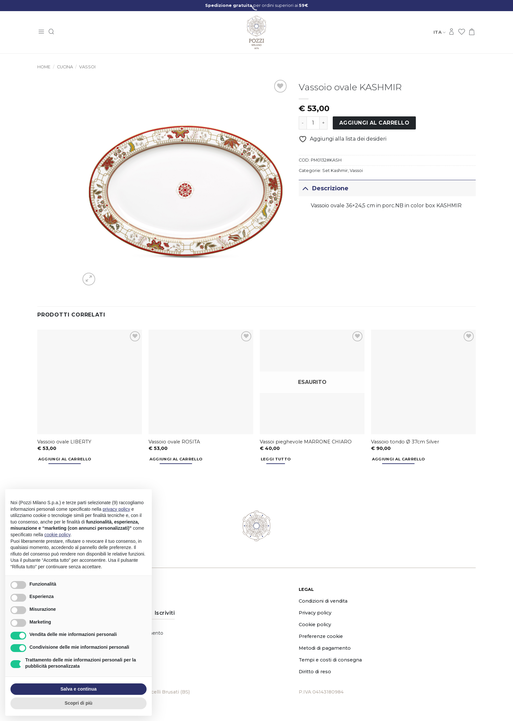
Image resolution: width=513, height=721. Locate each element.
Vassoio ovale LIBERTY (64, 442)
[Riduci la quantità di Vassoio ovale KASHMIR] (303, 122)
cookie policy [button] (57, 534)
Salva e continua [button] (79, 689)
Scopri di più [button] (79, 703)
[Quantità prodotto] (313, 122)
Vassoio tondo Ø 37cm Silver (405, 442)
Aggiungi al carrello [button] (64, 459)
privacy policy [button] (116, 509)
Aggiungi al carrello (374, 123)
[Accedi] (451, 32)
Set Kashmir (335, 170)
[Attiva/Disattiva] (305, 188)
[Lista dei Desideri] (462, 32)
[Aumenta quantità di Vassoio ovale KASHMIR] (323, 122)
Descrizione (323, 188)
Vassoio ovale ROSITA (174, 442)
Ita (439, 32)
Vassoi (87, 66)
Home (43, 66)
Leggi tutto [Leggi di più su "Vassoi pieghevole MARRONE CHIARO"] (276, 459)
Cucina (65, 66)
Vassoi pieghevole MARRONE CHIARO (306, 442)
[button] (41, 32)
